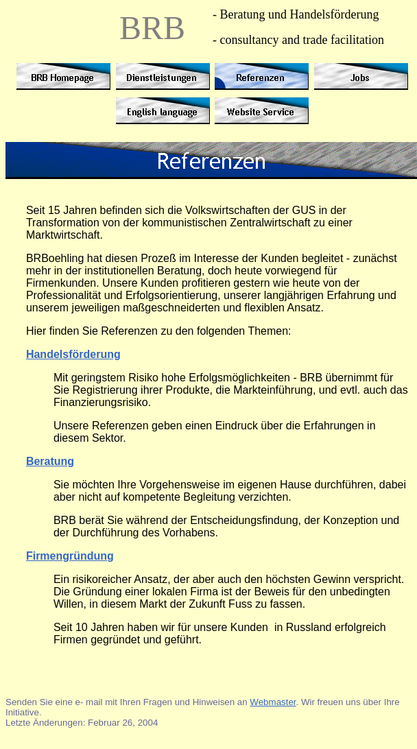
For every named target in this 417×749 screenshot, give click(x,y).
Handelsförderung (73, 354)
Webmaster (273, 702)
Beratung (50, 461)
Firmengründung (70, 556)
